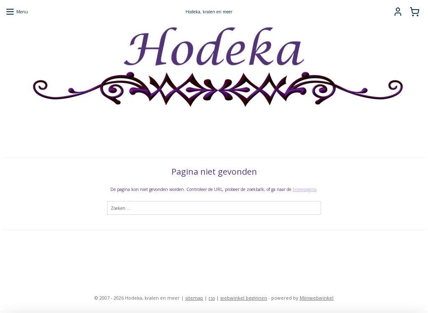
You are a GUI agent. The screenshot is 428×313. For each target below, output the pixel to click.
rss (212, 298)
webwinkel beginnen (243, 298)
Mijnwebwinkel (317, 298)
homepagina (304, 189)
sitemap (194, 298)
